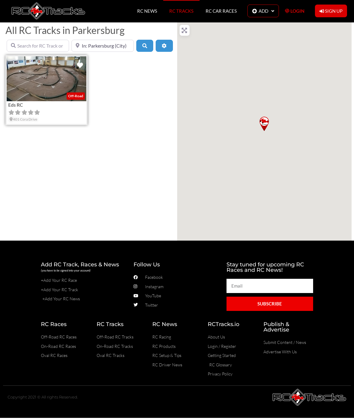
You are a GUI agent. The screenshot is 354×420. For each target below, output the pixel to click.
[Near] (102, 46)
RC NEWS (147, 11)
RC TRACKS (181, 11)
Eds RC (15, 105)
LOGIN (294, 11)
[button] (264, 124)
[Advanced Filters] (164, 46)
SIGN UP (330, 11)
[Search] (144, 46)
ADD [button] (263, 11)
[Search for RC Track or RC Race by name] (38, 46)
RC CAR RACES (221, 11)
